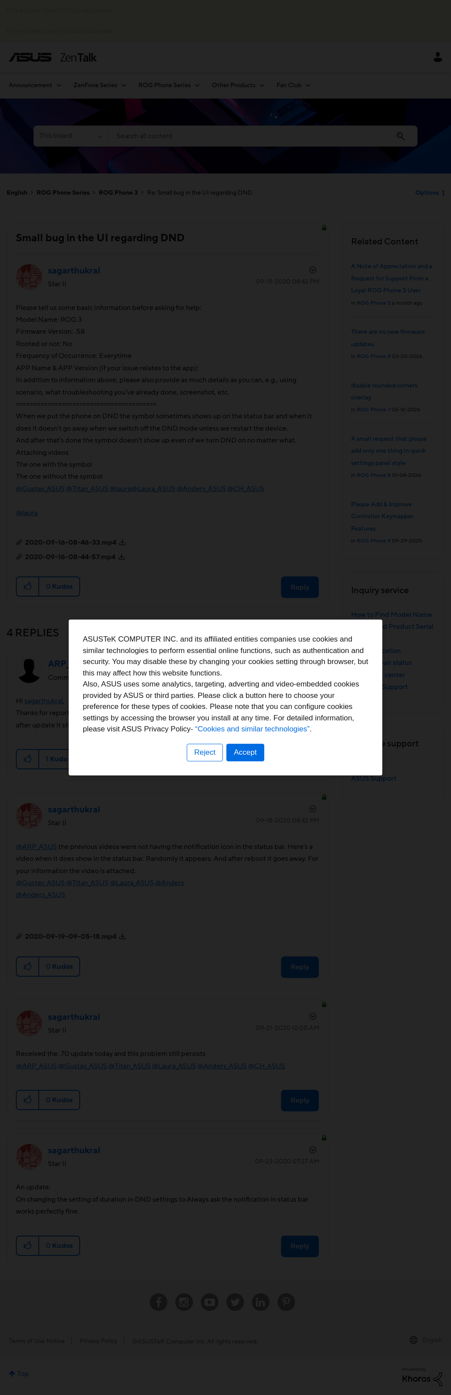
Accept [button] (245, 752)
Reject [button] (204, 752)
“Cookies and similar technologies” (252, 729)
